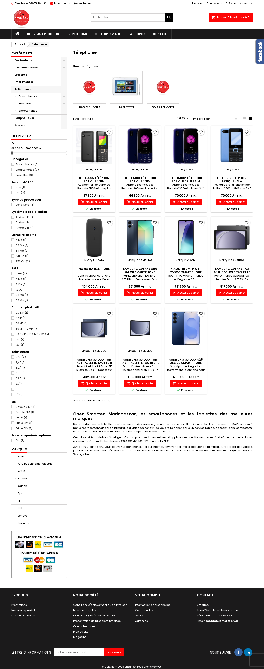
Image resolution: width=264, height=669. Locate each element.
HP (19, 501)
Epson (21, 493)
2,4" (18, 362)
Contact (160, 34)
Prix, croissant (215, 119)
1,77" (18, 357)
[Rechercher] (132, 17)
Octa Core (22, 205)
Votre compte (148, 595)
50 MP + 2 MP (24, 329)
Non (18, 187)
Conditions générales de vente (94, 615)
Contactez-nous (84, 626)
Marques (19, 449)
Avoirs (139, 615)
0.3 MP (19, 313)
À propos (137, 34)
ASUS (21, 471)
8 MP (19, 318)
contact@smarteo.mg (77, 3)
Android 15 (22, 228)
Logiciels (21, 75)
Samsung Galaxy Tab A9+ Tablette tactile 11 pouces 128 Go (140, 362)
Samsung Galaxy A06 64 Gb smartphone (140, 270)
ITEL (19, 508)
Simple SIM (22, 412)
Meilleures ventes (109, 34)
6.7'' (18, 373)
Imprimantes (24, 82)
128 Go (19, 256)
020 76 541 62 (37, 3)
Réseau (20, 125)
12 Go (19, 290)
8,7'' (18, 384)
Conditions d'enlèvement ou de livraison (100, 605)
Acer (20, 456)
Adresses (141, 621)
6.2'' (18, 368)
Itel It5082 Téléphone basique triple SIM (186, 179)
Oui (18, 192)
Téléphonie (23, 89)
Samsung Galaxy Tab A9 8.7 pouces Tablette (232, 270)
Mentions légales (84, 610)
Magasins (79, 637)
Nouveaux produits (43, 34)
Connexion (213, 3)
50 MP (19, 323)
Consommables (26, 67)
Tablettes (25, 103)
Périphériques (24, 118)
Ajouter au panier (94, 202)
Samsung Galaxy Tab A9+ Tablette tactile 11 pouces (94, 362)
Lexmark (23, 523)
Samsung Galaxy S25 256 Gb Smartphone (186, 361)
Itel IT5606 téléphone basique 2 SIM (94, 179)
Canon (22, 486)
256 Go (20, 261)
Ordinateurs (23, 60)
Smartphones (28, 111)
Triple (19, 417)
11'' (16, 389)
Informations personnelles (152, 605)
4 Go (19, 273)
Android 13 (22, 217)
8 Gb (19, 284)
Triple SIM (21, 423)
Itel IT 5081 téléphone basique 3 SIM (140, 179)
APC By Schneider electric (34, 464)
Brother (22, 478)
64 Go (19, 245)
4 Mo (18, 240)
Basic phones (28, 96)
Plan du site (80, 632)
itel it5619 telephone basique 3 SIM (232, 179)
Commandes (144, 610)
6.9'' (18, 378)
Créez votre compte (239, 3)
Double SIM (23, 407)
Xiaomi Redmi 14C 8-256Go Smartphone (186, 270)
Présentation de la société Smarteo (97, 621)
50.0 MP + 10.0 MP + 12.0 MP (32, 334)
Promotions (77, 34)
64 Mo (20, 251)
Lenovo (22, 516)
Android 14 (22, 222)
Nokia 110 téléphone (94, 269)
